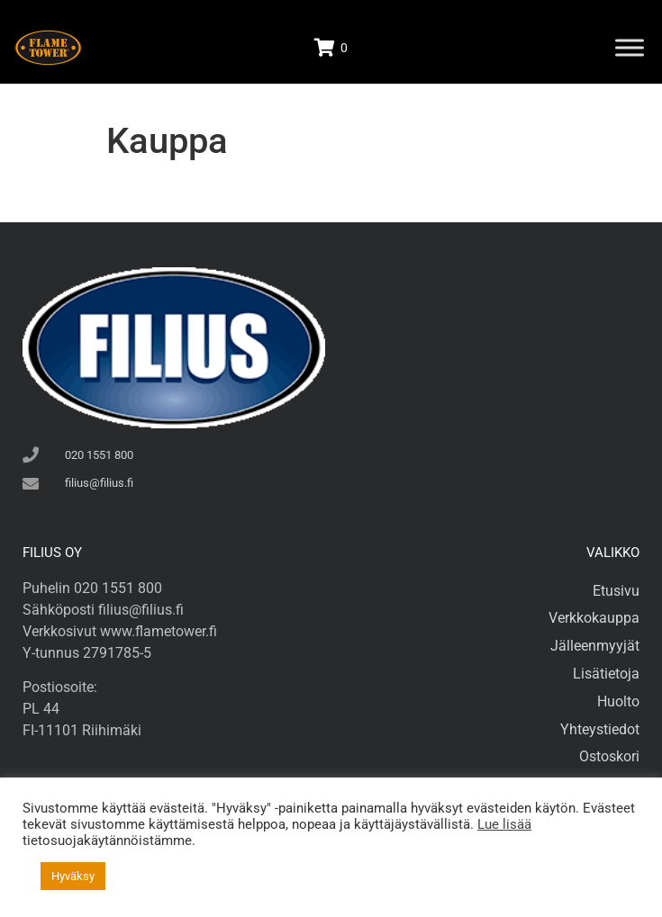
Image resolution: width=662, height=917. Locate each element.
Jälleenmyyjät (594, 645)
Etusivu (616, 590)
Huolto (618, 701)
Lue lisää (504, 824)
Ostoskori (609, 756)
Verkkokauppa (594, 617)
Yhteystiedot (599, 729)
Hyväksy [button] (73, 876)
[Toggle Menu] (629, 47)
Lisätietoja (606, 673)
